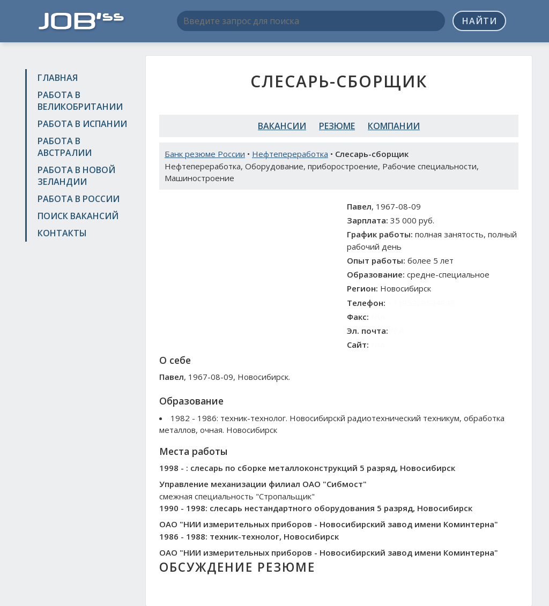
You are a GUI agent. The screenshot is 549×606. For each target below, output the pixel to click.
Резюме (337, 126)
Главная (58, 78)
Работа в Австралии (65, 147)
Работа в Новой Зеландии (76, 176)
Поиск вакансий (78, 216)
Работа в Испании (82, 124)
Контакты (62, 233)
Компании (394, 126)
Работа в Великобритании (80, 101)
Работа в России (79, 199)
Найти (479, 21)
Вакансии (282, 126)
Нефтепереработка (290, 153)
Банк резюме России (205, 153)
